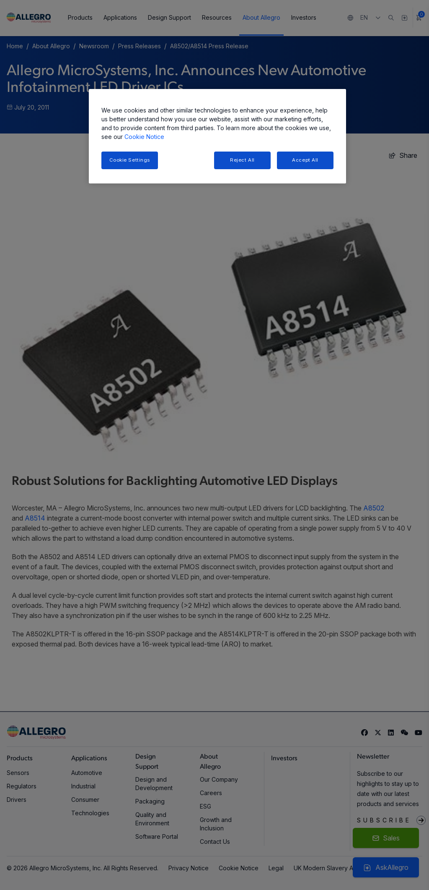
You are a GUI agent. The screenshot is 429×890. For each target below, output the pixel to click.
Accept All (305, 160)
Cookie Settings (129, 160)
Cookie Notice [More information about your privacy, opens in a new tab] (144, 136)
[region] (217, 136)
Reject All (242, 160)
